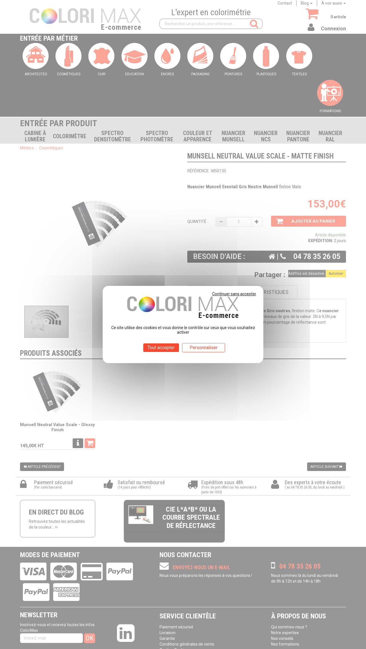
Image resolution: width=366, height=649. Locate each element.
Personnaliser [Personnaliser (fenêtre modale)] (204, 347)
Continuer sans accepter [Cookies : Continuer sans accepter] (234, 294)
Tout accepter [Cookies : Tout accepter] (161, 347)
